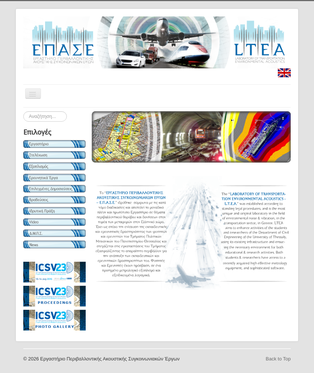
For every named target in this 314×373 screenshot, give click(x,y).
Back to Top (278, 359)
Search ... (23, 111)
